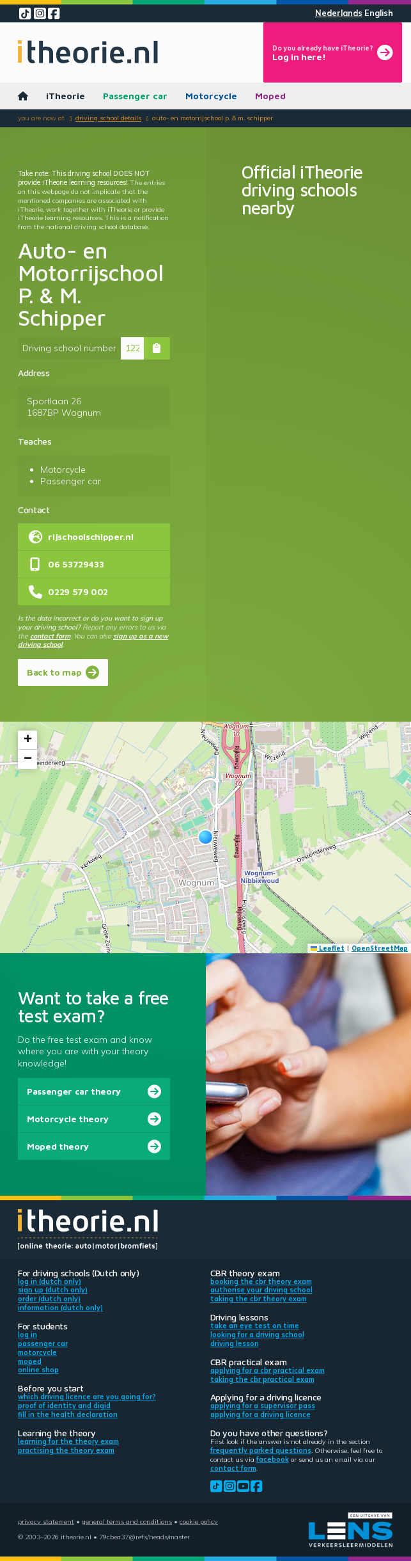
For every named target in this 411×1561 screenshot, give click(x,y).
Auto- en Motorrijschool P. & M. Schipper (212, 117)
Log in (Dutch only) (49, 1281)
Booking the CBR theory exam (261, 1281)
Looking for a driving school (257, 1334)
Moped (270, 95)
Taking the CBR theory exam (258, 1298)
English (378, 13)
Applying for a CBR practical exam (267, 1370)
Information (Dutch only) (60, 1307)
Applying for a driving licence (260, 1414)
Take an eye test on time (254, 1325)
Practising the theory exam (66, 1450)
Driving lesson (234, 1343)
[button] (205, 837)
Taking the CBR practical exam (262, 1379)
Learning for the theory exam (68, 1441)
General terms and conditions (127, 1521)
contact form (50, 635)
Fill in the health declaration (68, 1414)
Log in (27, 1334)
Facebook (272, 1459)
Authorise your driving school (261, 1289)
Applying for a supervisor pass (262, 1405)
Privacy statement (46, 1521)
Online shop (38, 1369)
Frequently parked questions (260, 1450)
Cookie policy (199, 1521)
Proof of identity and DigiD (64, 1405)
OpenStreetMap (380, 948)
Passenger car (135, 95)
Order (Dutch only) (49, 1298)
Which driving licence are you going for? (87, 1396)
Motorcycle (211, 95)
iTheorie (65, 95)
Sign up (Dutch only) (53, 1289)
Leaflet (328, 948)
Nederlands (338, 13)
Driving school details (108, 117)
